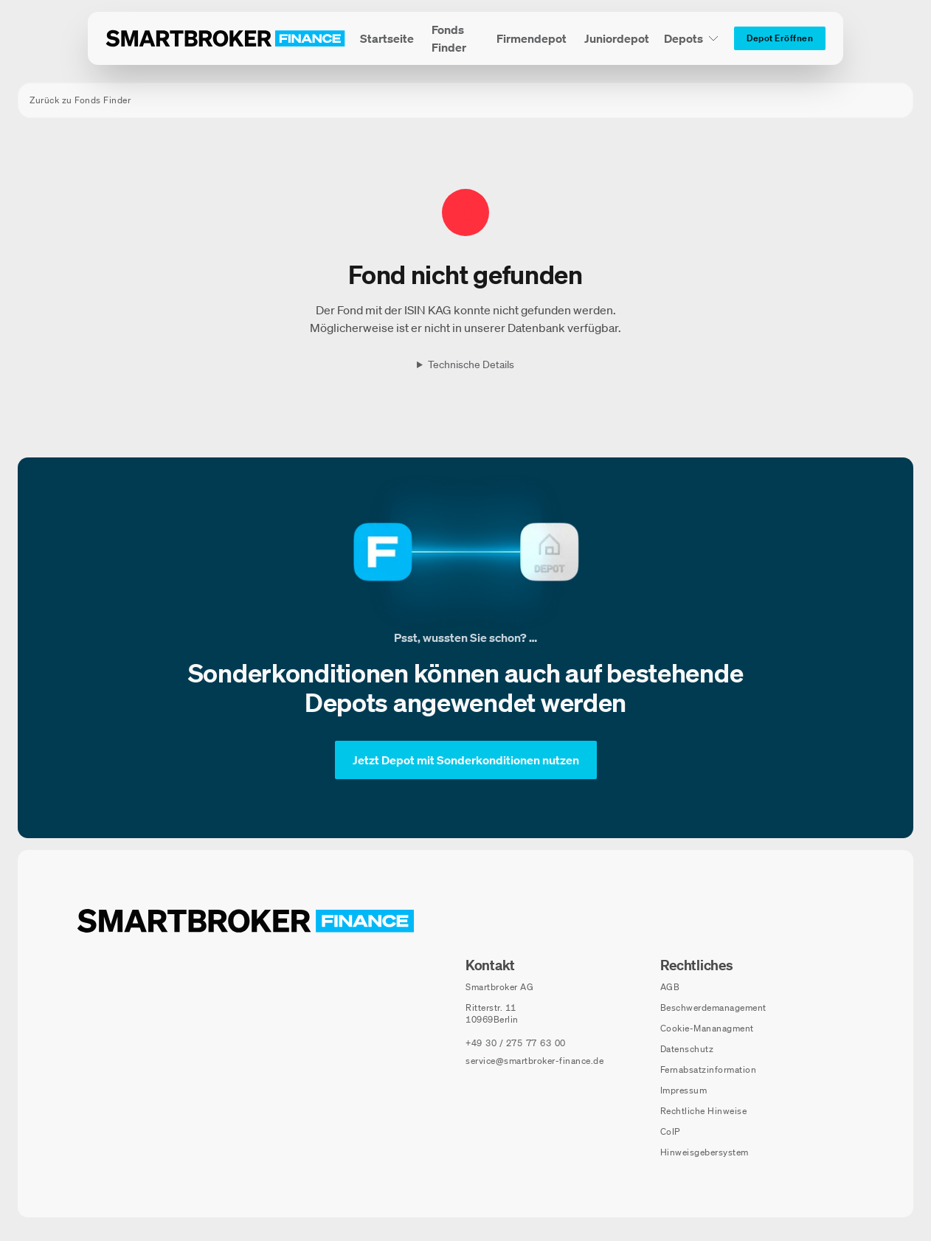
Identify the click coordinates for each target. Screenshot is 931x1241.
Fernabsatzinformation (708, 1069)
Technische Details (471, 364)
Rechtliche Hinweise (703, 1111)
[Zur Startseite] (225, 38)
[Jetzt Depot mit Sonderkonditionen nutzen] (466, 760)
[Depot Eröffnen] (780, 38)
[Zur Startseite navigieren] (246, 921)
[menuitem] (387, 38)
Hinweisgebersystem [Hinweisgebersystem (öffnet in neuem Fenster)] (704, 1152)
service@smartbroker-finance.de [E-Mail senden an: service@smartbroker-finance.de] (534, 1060)
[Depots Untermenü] (691, 38)
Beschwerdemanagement (713, 1007)
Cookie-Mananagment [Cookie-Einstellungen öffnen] (707, 1028)
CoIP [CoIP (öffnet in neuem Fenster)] (670, 1131)
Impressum (683, 1090)
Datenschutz (687, 1049)
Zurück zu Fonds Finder (80, 100)
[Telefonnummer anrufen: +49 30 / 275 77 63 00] (516, 1043)
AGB (670, 987)
